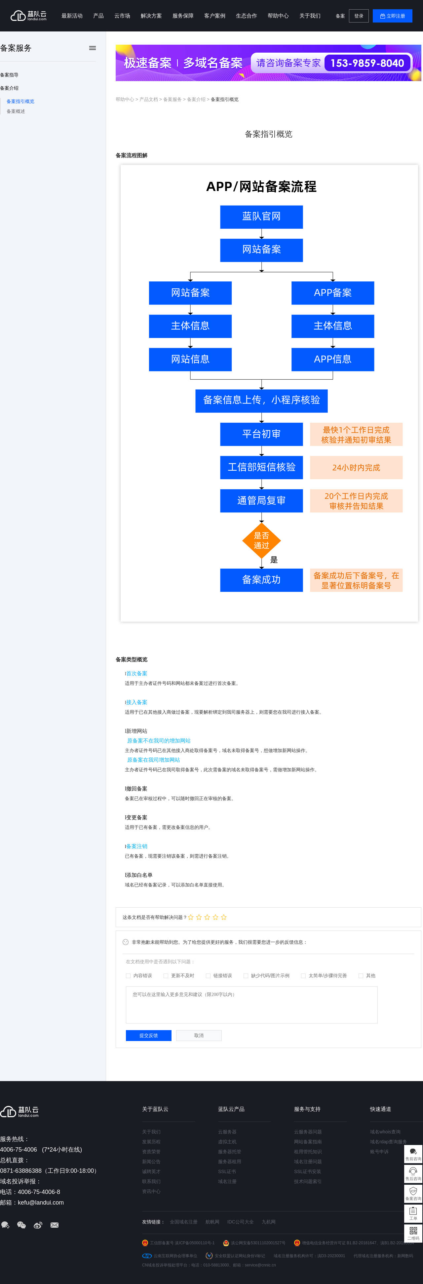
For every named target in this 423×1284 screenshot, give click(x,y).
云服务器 (227, 1131)
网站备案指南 (308, 1141)
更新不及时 (179, 975)
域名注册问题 (308, 1161)
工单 (413, 1218)
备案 (340, 16)
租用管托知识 (308, 1151)
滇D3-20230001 (331, 1256)
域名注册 (227, 1181)
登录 (359, 16)
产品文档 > (151, 99)
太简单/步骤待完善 (324, 975)
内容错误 (139, 975)
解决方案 (151, 16)
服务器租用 (229, 1161)
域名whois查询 (385, 1131)
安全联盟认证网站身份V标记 (240, 1256)
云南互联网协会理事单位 (175, 1256)
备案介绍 (9, 88)
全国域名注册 (184, 1221)
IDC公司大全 (240, 1221)
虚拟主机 (227, 1141)
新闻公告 (151, 1161)
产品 (98, 16)
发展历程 (151, 1141)
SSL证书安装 (307, 1171)
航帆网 (212, 1221)
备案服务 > (175, 99)
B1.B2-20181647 (361, 1243)
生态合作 (246, 16)
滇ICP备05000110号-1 (194, 1243)
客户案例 (214, 16)
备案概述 (16, 111)
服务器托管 (229, 1151)
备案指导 (9, 74)
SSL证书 (227, 1171)
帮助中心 (278, 16)
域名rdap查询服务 (388, 1141)
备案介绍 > (199, 99)
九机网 (269, 1221)
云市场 (122, 16)
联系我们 (151, 1181)
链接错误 (219, 975)
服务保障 (183, 16)
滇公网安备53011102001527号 (258, 1243)
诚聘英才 (151, 1171)
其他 (367, 975)
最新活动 (72, 16)
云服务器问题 (308, 1131)
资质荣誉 (151, 1151)
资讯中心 (151, 1191)
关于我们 (310, 16)
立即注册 (396, 16)
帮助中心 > (127, 99)
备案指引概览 (20, 101)
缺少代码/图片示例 (266, 975)
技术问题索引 (308, 1181)
